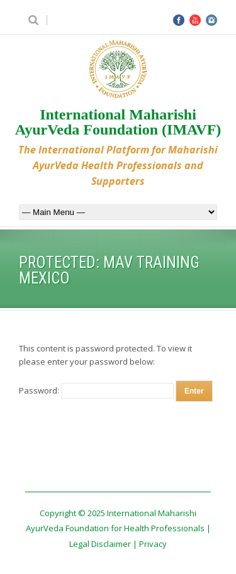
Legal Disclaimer (100, 543)
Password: (96, 390)
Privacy (153, 543)
